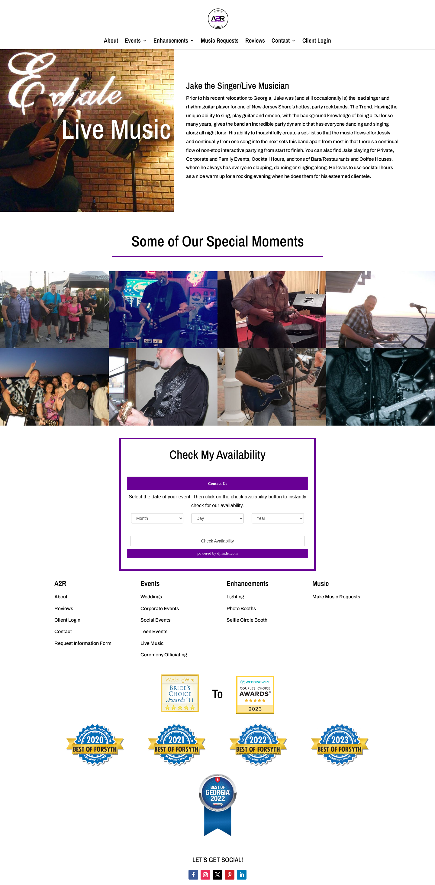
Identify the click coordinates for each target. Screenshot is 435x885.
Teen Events (153, 631)
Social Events (155, 620)
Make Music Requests (336, 596)
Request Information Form (82, 643)
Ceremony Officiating (163, 654)
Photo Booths (241, 608)
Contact (281, 41)
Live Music (152, 643)
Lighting (235, 596)
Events (133, 41)
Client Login (316, 41)
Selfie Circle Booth (247, 620)
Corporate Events (159, 608)
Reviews (255, 41)
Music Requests (220, 41)
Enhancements (170, 41)
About (111, 41)
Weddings (151, 596)
